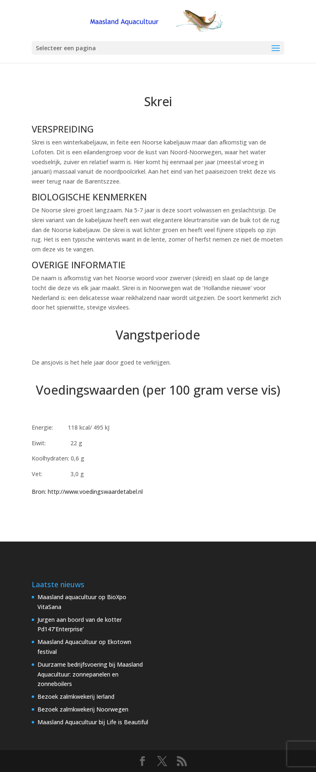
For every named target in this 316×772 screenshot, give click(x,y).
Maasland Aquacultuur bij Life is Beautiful (92, 722)
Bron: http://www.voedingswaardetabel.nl (87, 491)
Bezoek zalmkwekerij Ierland (75, 696)
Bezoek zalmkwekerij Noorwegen (82, 709)
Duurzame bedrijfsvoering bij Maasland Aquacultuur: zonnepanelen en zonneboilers (90, 674)
